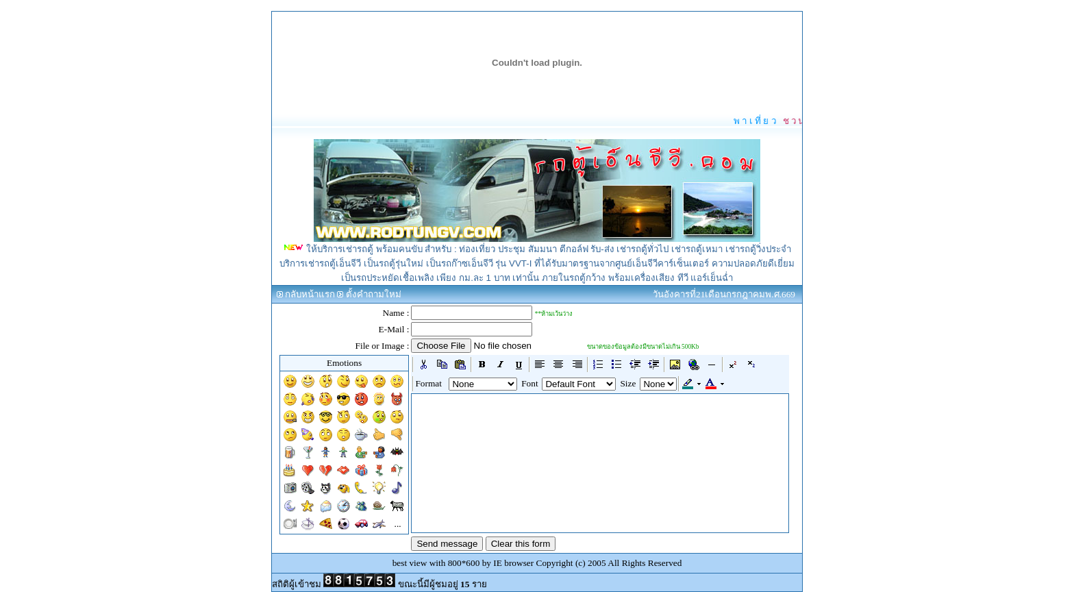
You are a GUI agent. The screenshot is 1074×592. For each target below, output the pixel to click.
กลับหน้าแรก (310, 294)
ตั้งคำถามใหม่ (373, 294)
